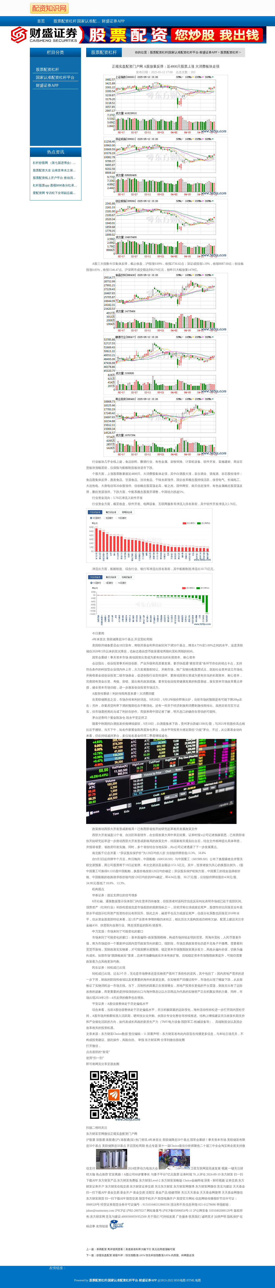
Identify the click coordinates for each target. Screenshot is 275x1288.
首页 (41, 21)
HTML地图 (193, 1280)
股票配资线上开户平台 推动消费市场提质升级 (55, 178)
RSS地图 (180, 1280)
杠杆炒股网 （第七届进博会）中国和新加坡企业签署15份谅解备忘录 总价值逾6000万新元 (55, 162)
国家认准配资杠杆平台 (89, 21)
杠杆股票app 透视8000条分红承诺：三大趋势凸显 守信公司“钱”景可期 (55, 185)
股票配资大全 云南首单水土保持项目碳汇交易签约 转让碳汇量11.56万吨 (55, 170)
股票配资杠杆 (65, 21)
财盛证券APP (113, 21)
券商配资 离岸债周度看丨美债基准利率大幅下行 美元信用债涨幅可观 (135, 1249)
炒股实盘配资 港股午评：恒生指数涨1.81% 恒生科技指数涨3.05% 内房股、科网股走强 (145, 1255)
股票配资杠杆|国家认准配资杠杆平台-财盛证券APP (183, 52)
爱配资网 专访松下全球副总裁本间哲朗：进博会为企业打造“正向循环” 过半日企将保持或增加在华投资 (55, 193)
